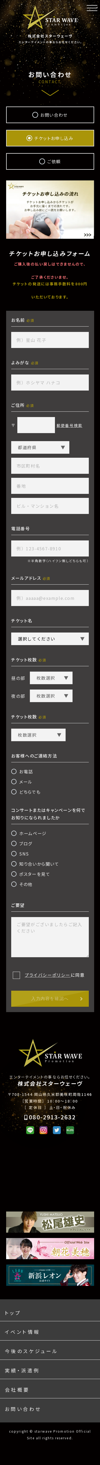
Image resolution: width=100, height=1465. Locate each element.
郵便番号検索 (69, 425)
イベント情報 (22, 1331)
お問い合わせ (23, 1408)
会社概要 (17, 1389)
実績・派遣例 (22, 1370)
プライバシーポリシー (48, 975)
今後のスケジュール (31, 1350)
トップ (13, 1312)
